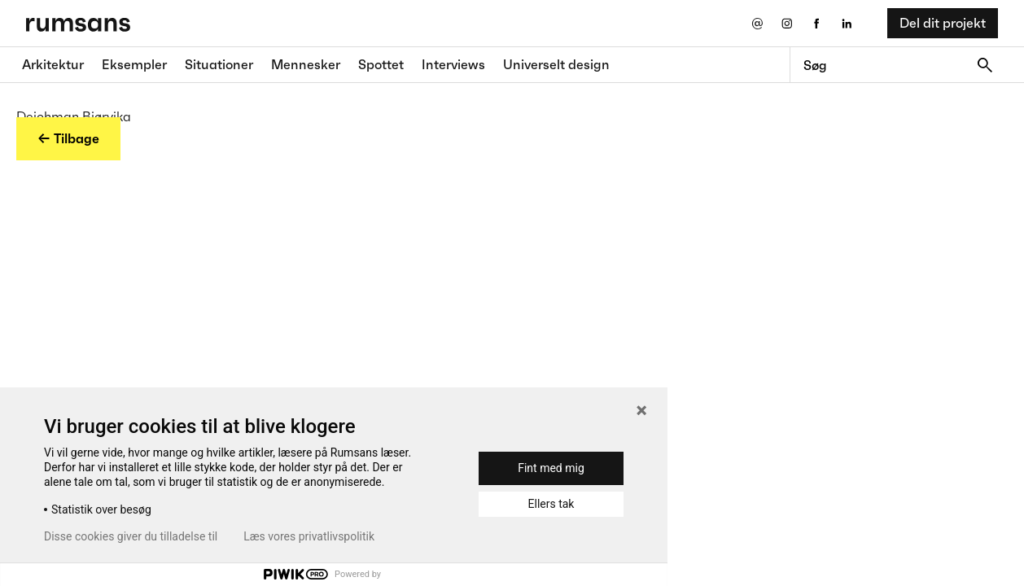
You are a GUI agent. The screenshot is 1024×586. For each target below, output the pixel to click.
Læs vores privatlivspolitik (308, 536)
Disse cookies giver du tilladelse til (130, 536)
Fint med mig (551, 467)
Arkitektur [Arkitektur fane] (53, 64)
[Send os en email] (756, 23)
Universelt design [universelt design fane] (556, 64)
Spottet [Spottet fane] (381, 64)
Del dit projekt (942, 23)
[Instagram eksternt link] (786, 23)
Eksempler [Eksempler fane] (134, 64)
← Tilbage (68, 138)
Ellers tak (551, 503)
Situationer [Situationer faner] (219, 64)
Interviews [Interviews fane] (453, 64)
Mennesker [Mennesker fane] (305, 64)
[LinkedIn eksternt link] (847, 23)
